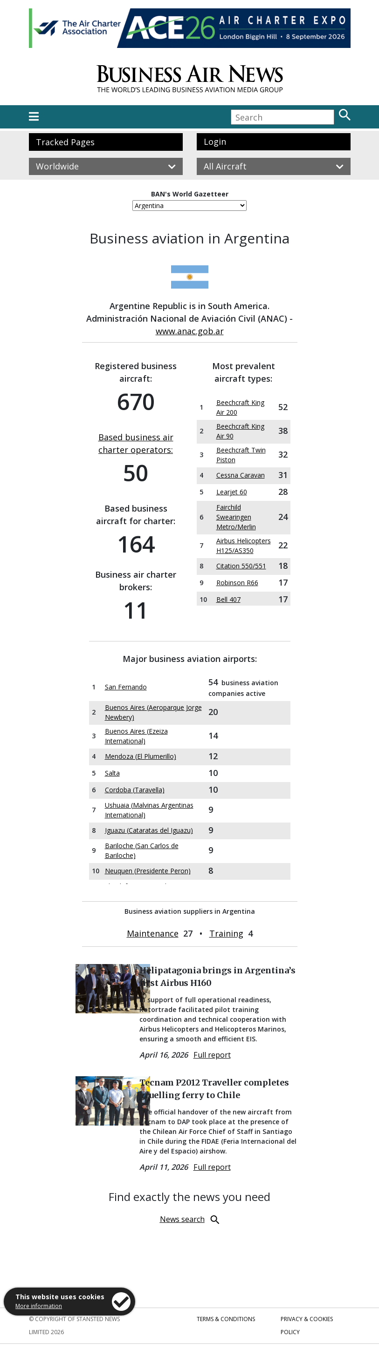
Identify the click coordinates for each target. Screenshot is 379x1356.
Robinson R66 (237, 582)
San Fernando (126, 686)
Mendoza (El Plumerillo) (140, 756)
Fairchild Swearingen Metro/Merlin (236, 517)
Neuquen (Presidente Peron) (148, 870)
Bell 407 (228, 599)
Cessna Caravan (240, 475)
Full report (212, 1055)
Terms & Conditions (226, 1319)
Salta (112, 773)
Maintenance (153, 933)
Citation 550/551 (241, 565)
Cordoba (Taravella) (135, 789)
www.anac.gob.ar (190, 331)
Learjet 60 (231, 491)
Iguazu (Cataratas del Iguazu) (149, 830)
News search (182, 1219)
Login (215, 141)
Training (226, 933)
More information (38, 1306)
